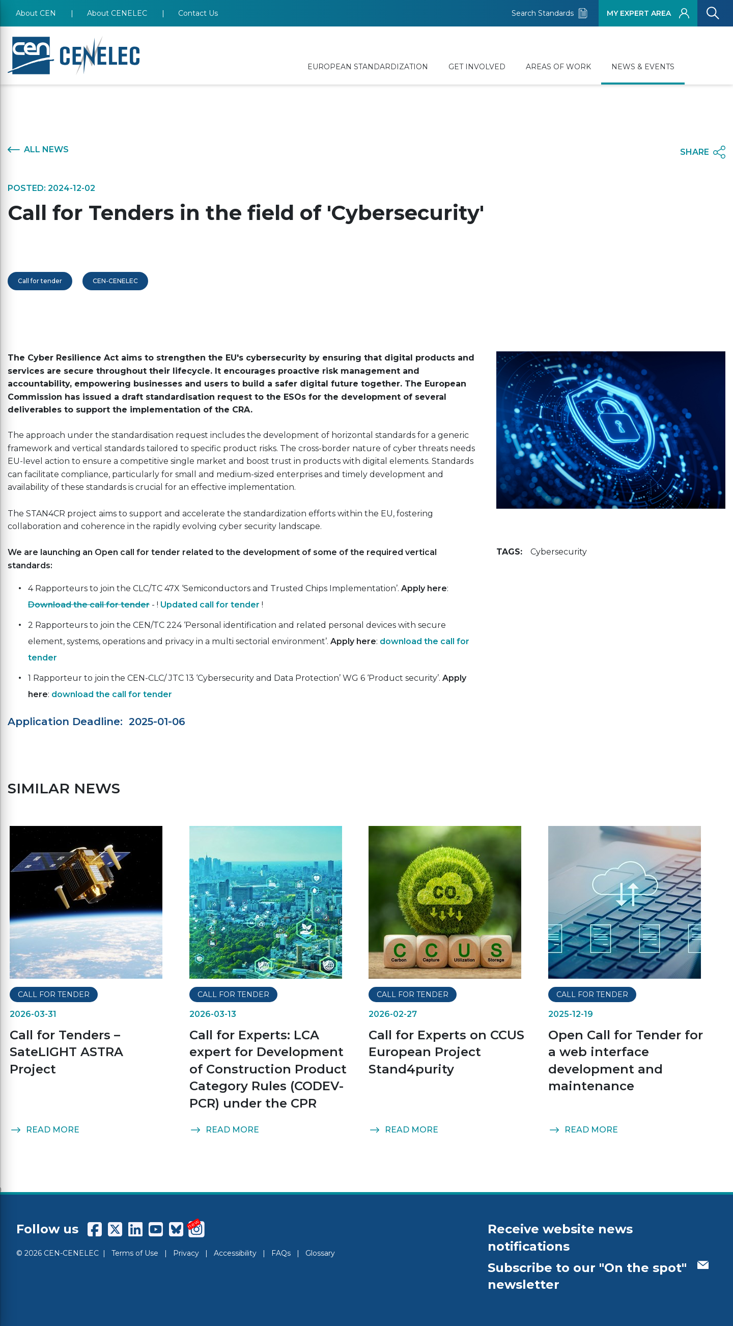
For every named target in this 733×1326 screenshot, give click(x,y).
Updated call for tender (210, 605)
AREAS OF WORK (558, 66)
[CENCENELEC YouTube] (156, 1229)
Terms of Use (134, 1253)
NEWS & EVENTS (642, 66)
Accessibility (235, 1253)
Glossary (320, 1253)
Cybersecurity (558, 552)
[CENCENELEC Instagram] (196, 1229)
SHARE (702, 152)
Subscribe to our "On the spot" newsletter (598, 1276)
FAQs (281, 1253)
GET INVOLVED (476, 66)
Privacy (186, 1253)
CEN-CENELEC (115, 281)
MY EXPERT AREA (648, 13)
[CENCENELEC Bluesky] (176, 1229)
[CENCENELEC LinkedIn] (135, 1229)
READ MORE (44, 1130)
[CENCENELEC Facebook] (95, 1229)
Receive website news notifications (560, 1238)
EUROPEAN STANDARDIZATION (367, 66)
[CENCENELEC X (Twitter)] (115, 1229)
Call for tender (40, 281)
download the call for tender (111, 694)
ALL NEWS (38, 150)
